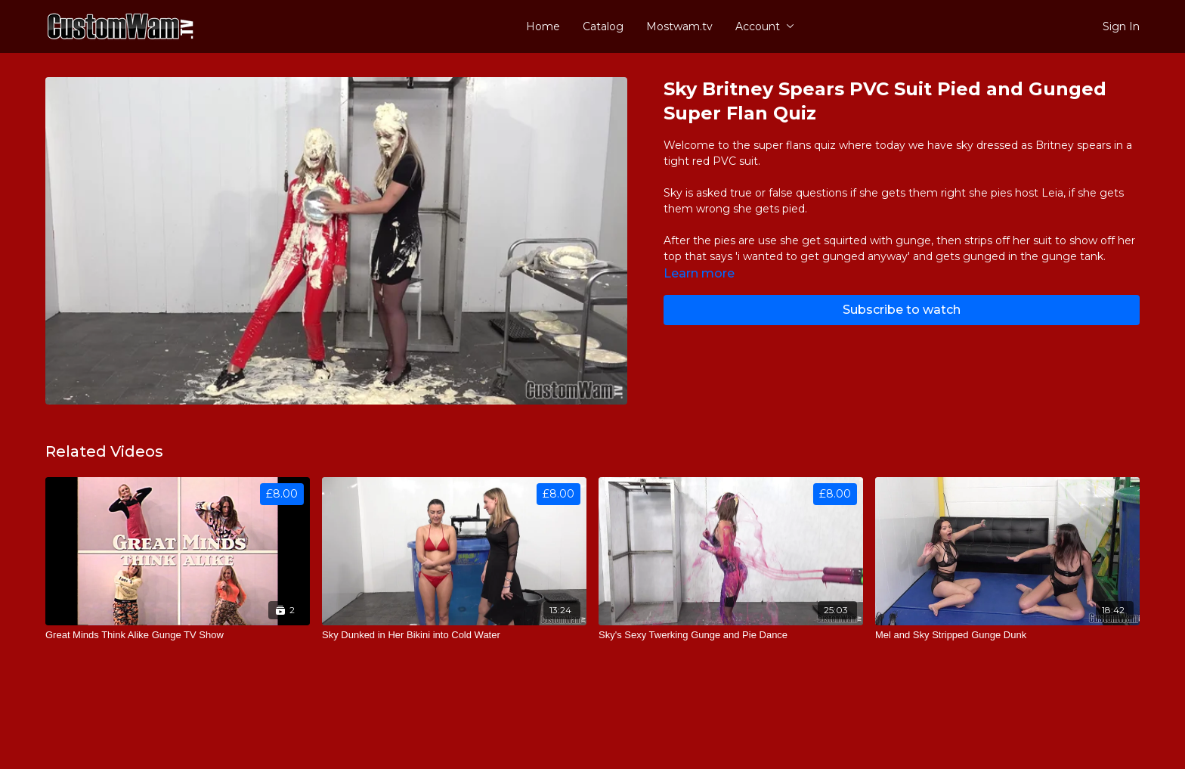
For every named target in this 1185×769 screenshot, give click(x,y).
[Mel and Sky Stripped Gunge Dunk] (1007, 635)
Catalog (603, 26)
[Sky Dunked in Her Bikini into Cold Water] (454, 635)
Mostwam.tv (679, 26)
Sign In (1121, 26)
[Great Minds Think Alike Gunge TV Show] (177, 635)
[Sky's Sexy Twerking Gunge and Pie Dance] (731, 635)
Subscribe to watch (902, 309)
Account (764, 26)
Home (543, 26)
